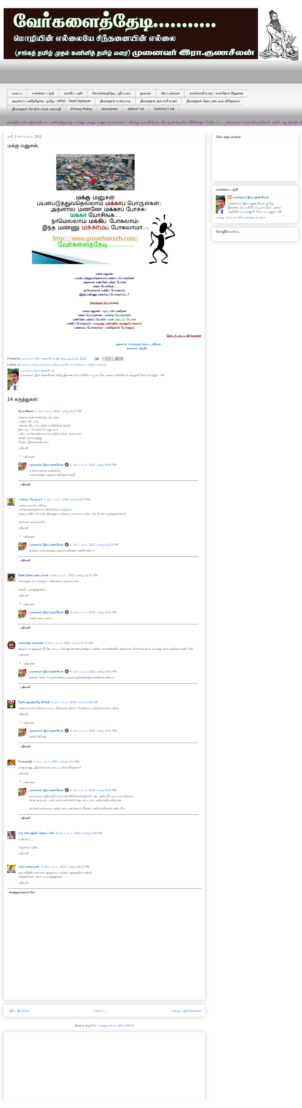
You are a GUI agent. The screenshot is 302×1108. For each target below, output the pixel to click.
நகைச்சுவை (78, 364)
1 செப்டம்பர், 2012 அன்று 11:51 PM (74, 575)
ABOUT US (136, 109)
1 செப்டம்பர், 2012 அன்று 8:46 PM (93, 464)
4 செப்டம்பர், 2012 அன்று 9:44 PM (93, 730)
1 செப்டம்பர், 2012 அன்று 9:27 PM (67, 499)
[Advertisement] (117, 71)
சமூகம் (47, 364)
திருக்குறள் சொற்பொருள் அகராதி (36, 109)
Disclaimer (110, 109)
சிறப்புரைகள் (170, 93)
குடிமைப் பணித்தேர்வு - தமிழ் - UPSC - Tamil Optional (51, 101)
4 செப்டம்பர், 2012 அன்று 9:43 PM (93, 671)
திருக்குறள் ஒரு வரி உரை (158, 101)
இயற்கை (24, 364)
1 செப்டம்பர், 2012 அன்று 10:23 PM (94, 544)
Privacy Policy (81, 109)
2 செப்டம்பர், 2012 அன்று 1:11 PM (56, 761)
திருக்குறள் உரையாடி (115, 101)
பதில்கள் (28, 456)
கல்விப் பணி (73, 93)
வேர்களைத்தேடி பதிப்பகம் (111, 93)
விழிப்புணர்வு (97, 364)
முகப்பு (17, 93)
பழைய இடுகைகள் (185, 1010)
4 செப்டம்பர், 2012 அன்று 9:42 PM (93, 612)
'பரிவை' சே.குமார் (30, 499)
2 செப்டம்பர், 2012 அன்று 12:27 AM (69, 643)
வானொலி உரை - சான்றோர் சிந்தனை (216, 93)
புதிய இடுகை (18, 1010)
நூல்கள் (145, 93)
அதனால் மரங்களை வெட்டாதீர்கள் (138, 344)
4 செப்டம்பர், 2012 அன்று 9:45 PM (93, 790)
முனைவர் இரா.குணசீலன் (46, 464)
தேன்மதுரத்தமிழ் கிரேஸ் (34, 702)
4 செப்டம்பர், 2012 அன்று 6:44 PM (78, 833)
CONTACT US (164, 109)
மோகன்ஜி (25, 761)
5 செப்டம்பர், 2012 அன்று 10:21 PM (65, 866)
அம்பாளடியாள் (29, 866)
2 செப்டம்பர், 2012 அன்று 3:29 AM (75, 702)
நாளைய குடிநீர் (137, 348)
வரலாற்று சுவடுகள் (31, 643)
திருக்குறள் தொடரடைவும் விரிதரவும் (213, 101)
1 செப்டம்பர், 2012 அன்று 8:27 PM (58, 411)
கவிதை (36, 364)
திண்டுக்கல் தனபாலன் (33, 575)
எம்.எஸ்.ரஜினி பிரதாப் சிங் (36, 833)
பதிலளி (23, 448)
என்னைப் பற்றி (43, 93)
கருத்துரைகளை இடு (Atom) (115, 1025)
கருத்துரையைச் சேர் (22, 892)
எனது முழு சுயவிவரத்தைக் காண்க (241, 217)
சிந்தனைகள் (61, 364)
